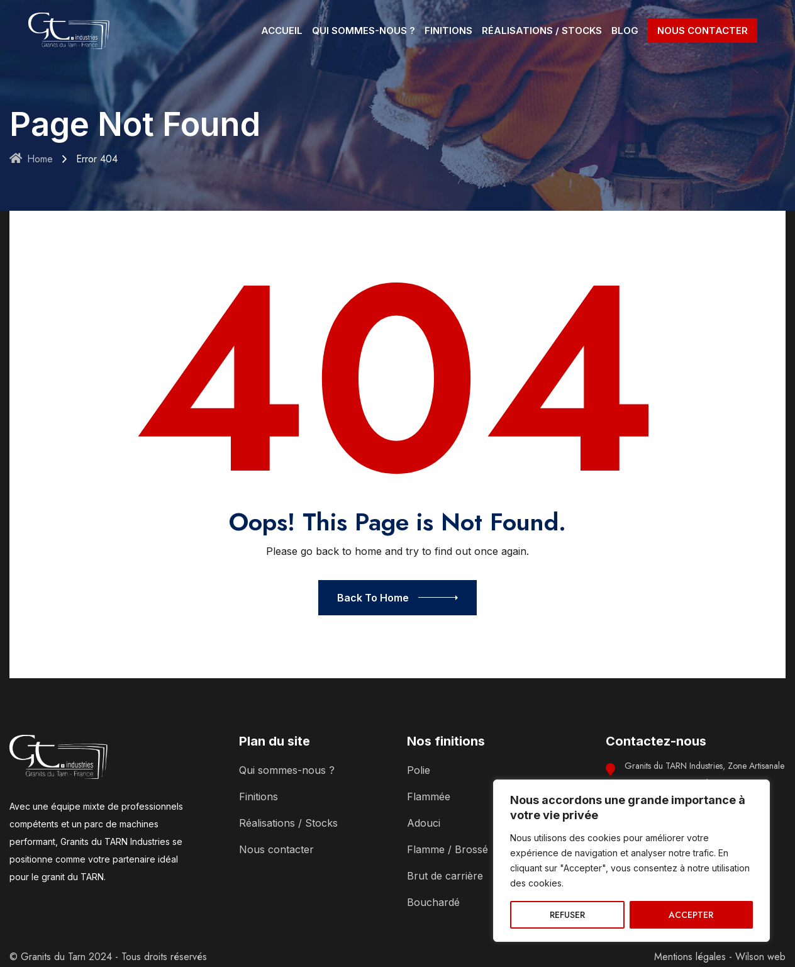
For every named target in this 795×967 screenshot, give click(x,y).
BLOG (624, 30)
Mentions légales (690, 956)
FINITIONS (448, 30)
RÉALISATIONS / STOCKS (542, 30)
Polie (418, 770)
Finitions (258, 796)
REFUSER (567, 914)
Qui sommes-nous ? (287, 770)
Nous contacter (276, 849)
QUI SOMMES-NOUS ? (363, 30)
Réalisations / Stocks (288, 823)
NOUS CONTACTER (702, 30)
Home (31, 159)
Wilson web (760, 956)
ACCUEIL (282, 30)
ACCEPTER (691, 914)
